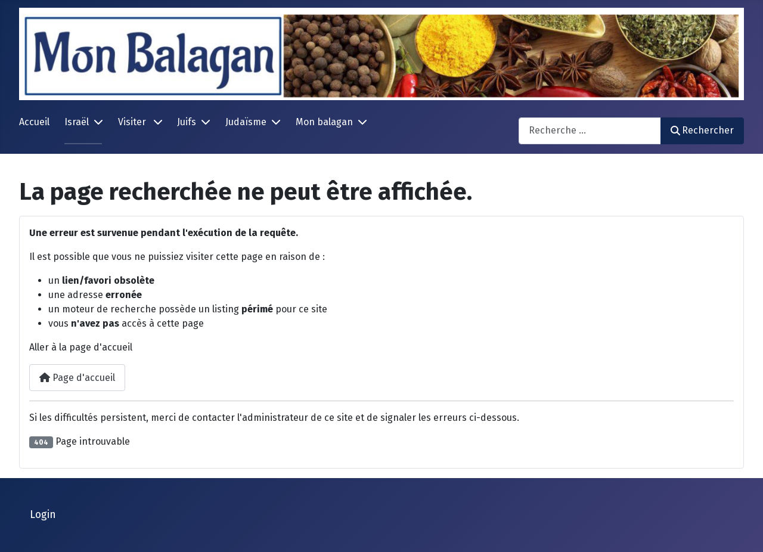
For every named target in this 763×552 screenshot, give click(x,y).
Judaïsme (245, 122)
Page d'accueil (77, 377)
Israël (76, 122)
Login (43, 514)
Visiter (133, 122)
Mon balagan (324, 122)
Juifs (186, 122)
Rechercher (702, 130)
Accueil (34, 122)
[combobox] (590, 130)
